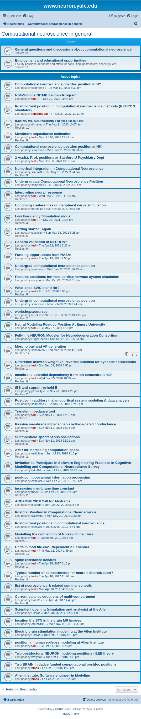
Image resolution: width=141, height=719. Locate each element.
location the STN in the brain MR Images (48, 620)
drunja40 (37, 208)
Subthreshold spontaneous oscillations (47, 437)
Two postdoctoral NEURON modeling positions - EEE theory (64, 653)
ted (33, 98)
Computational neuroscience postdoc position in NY (58, 84)
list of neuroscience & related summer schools (53, 586)
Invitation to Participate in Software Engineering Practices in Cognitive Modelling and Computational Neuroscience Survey (73, 465)
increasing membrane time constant (44, 488)
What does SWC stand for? (37, 288)
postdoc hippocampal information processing (52, 477)
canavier (36, 480)
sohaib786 (38, 350)
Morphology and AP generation (40, 346)
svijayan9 (37, 515)
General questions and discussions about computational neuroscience (73, 49)
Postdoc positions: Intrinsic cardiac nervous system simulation (67, 277)
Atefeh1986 (38, 623)
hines (35, 667)
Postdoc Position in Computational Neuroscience (55, 512)
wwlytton (36, 280)
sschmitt (36, 172)
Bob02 (35, 600)
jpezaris (36, 504)
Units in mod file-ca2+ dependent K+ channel (52, 547)
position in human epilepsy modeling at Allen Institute (59, 642)
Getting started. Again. (33, 229)
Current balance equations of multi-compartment (55, 597)
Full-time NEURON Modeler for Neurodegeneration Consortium (66, 335)
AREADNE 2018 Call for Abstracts (42, 501)
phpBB (57, 709)
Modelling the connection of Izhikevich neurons (54, 534)
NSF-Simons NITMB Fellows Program (45, 95)
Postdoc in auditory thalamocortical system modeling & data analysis (72, 400)
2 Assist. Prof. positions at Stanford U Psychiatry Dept (59, 158)
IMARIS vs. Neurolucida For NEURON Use (49, 121)
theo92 (35, 491)
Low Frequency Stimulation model (43, 216)
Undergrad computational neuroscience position (55, 266)
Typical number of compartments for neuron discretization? (64, 573)
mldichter (37, 453)
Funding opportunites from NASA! (43, 255)
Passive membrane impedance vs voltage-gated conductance (65, 424)
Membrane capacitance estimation (43, 134)
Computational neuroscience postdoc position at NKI (58, 147)
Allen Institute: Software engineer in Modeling (52, 675)
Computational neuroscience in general (46, 34)
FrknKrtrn (37, 470)
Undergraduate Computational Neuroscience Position (59, 181)
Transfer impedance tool (35, 411)
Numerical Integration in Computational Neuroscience (59, 169)
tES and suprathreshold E (36, 387)
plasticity (36, 232)
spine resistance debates (35, 560)
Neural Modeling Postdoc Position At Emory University (60, 324)
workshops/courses (31, 312)
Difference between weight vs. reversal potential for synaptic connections (75, 362)
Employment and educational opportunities (50, 60)
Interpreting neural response (38, 192)
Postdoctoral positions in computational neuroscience (60, 523)
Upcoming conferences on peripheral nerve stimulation (60, 205)
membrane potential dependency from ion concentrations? (63, 375)
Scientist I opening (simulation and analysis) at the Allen (61, 609)
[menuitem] (28, 16)
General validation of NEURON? (41, 242)
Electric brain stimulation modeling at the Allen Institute (61, 631)
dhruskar (37, 124)
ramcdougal (39, 113)
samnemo (37, 87)
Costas (35, 612)
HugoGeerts (39, 339)
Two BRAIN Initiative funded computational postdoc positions (66, 664)
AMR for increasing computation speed (47, 450)
